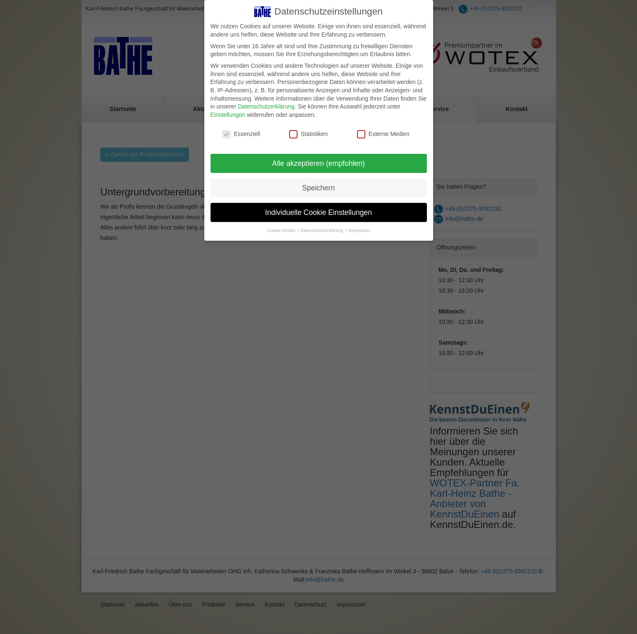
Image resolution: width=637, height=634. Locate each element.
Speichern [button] (318, 188)
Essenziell (241, 134)
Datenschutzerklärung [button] (323, 230)
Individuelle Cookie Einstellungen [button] (318, 212)
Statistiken (308, 134)
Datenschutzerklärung (266, 106)
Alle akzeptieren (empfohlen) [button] (318, 163)
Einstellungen (228, 114)
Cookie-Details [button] (282, 230)
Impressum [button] (359, 230)
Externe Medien (383, 134)
